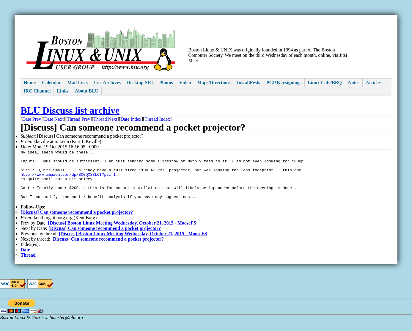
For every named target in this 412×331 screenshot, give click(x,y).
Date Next (54, 119)
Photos (166, 82)
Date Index (130, 119)
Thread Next (105, 119)
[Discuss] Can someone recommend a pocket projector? (77, 222)
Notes (353, 82)
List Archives (107, 82)
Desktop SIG (140, 82)
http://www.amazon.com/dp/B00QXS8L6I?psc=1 (68, 179)
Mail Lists (77, 82)
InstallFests (248, 82)
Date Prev (31, 119)
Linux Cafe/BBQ (325, 82)
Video (185, 82)
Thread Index (157, 119)
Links (62, 90)
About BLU (87, 90)
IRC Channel (37, 90)
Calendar (51, 82)
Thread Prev (78, 119)
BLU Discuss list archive (70, 110)
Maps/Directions (214, 82)
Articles (373, 82)
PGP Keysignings (283, 82)
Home (29, 82)
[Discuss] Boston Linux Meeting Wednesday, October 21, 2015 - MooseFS (122, 233)
